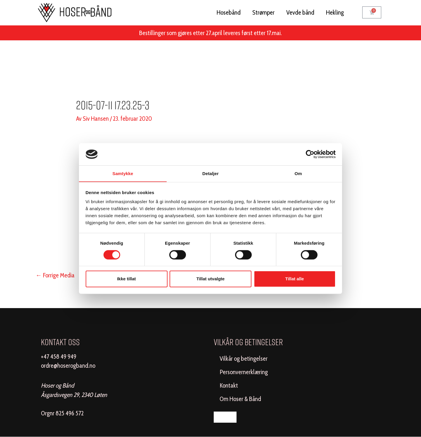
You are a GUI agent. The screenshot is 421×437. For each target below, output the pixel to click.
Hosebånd (229, 12)
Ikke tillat (126, 278)
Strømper (263, 12)
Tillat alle (294, 278)
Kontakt (229, 385)
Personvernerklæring (244, 372)
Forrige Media (55, 275)
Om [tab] (298, 173)
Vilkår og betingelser (244, 358)
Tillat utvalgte (210, 278)
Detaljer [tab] (210, 173)
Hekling (335, 12)
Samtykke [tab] (123, 173)
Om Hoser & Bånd (240, 399)
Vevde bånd (300, 12)
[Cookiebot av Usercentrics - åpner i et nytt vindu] (310, 154)
